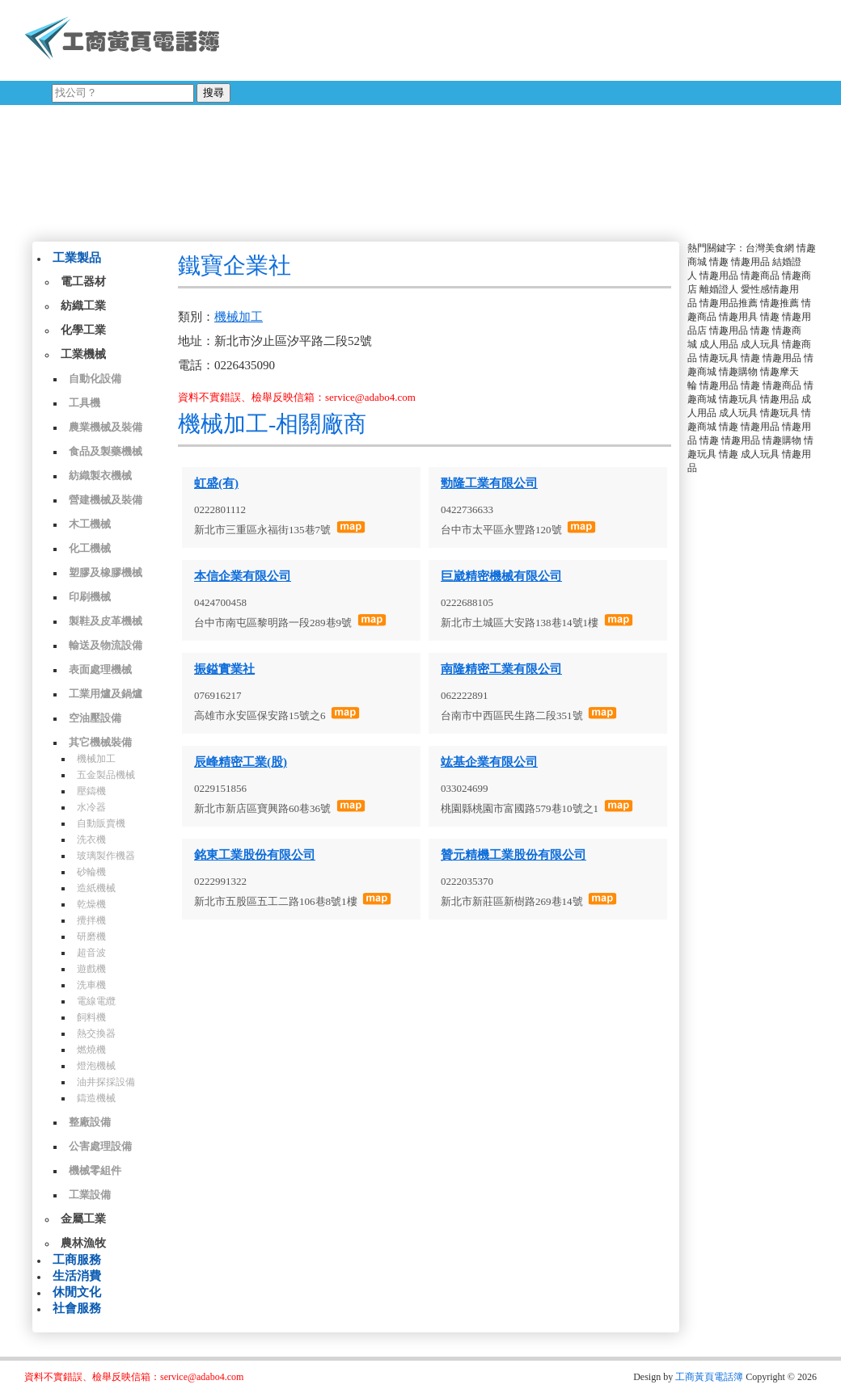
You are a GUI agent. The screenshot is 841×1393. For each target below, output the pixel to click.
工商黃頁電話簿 (709, 1376)
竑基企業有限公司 (489, 761)
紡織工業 (83, 306)
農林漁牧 (83, 1243)
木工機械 (90, 524)
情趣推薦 (779, 303)
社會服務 (77, 1308)
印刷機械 (90, 597)
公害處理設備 (100, 1146)
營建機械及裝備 (105, 500)
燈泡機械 (96, 1065)
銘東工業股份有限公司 (254, 854)
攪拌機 (91, 920)
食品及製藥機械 (105, 451)
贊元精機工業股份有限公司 (513, 854)
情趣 (719, 261)
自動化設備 (95, 378)
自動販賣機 (101, 823)
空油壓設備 (95, 718)
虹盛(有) (216, 483)
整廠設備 (90, 1122)
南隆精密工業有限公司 (501, 669)
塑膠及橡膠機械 (105, 572)
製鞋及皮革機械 (105, 621)
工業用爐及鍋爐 (105, 694)
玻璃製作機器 (106, 855)
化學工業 (83, 330)
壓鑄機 (91, 791)
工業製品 (77, 257)
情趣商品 (760, 275)
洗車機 (91, 985)
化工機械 (90, 548)
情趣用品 (750, 261)
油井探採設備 (106, 1082)
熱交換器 (96, 1033)
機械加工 (96, 758)
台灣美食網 (770, 248)
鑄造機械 (96, 1098)
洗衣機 (91, 839)
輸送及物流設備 (105, 645)
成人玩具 (760, 344)
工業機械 (83, 354)
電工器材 (83, 282)
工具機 (84, 403)
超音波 (91, 952)
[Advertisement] (435, 117)
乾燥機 (91, 904)
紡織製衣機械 (100, 475)
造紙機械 (96, 888)
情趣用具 (738, 316)
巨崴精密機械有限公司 (501, 576)
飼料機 (91, 1017)
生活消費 (77, 1275)
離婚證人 (718, 289)
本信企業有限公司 (242, 576)
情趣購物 (738, 371)
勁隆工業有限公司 (489, 483)
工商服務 (77, 1259)
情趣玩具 (718, 358)
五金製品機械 (106, 775)
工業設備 (90, 1195)
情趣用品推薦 (728, 303)
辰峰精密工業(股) (240, 761)
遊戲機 (91, 968)
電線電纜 (96, 1001)
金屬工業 (83, 1219)
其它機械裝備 (100, 742)
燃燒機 (91, 1049)
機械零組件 (95, 1170)
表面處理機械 (100, 669)
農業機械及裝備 (105, 427)
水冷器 (91, 807)
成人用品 (718, 344)
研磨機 (91, 936)
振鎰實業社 (224, 669)
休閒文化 (77, 1292)
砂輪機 (91, 871)
